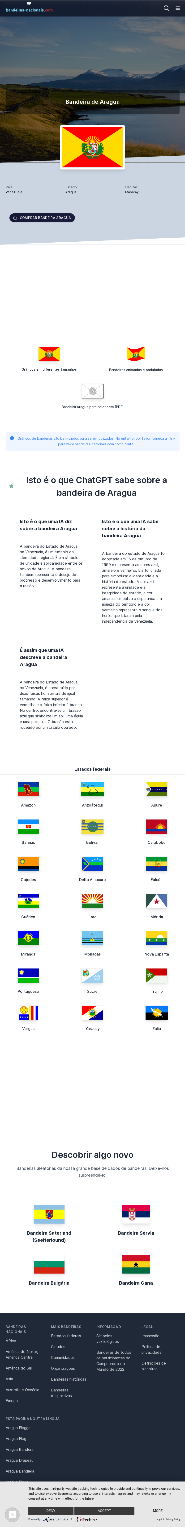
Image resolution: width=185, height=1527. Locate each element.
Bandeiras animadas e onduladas (136, 370)
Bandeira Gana (136, 1283)
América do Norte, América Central (22, 1354)
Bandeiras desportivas (61, 1393)
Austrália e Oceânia (22, 1389)
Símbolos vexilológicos (107, 1338)
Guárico (28, 917)
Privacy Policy (173, 1519)
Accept (104, 1511)
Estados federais (66, 1335)
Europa (12, 1400)
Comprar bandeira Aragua (42, 218)
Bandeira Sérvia (136, 1233)
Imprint (160, 1519)
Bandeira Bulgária (49, 1283)
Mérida (157, 917)
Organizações (63, 1368)
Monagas (92, 954)
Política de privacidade (152, 1349)
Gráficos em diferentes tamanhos (49, 369)
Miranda (28, 954)
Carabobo (157, 842)
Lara (92, 917)
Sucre (92, 991)
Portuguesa (28, 991)
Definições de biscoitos (154, 1366)
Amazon (28, 805)
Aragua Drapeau (19, 1460)
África (11, 1340)
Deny (50, 1511)
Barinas (28, 842)
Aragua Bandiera (20, 1471)
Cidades (58, 1346)
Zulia (156, 1028)
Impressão (150, 1335)
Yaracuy (92, 1028)
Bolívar (92, 842)
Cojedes (28, 879)
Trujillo (157, 991)
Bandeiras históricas (68, 1379)
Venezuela (14, 192)
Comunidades (63, 1357)
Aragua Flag (16, 1438)
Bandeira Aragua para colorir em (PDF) (93, 407)
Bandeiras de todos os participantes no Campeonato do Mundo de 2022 (113, 1361)
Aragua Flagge (18, 1427)
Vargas (28, 1028)
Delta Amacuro (92, 879)
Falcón (157, 879)
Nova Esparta (157, 954)
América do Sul (19, 1368)
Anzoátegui (92, 805)
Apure (156, 805)
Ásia (9, 1379)
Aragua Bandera (20, 1449)
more (158, 1511)
